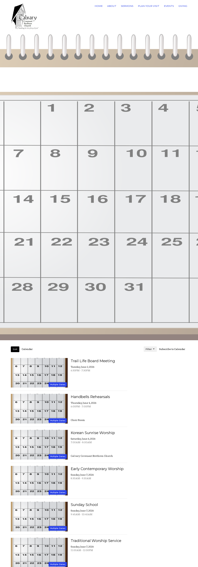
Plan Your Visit (148, 5)
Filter (150, 349)
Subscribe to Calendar (172, 349)
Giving (183, 5)
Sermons (127, 5)
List (15, 349)
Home (99, 5)
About (111, 5)
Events (169, 5)
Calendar (27, 349)
